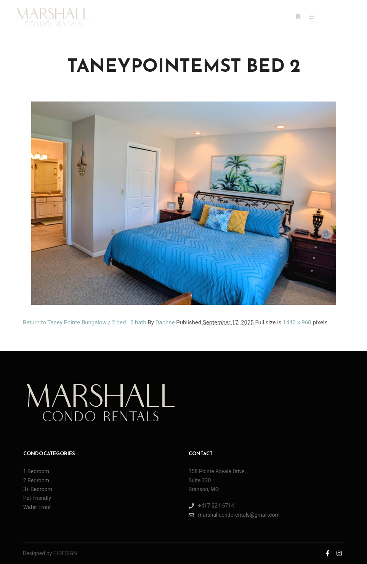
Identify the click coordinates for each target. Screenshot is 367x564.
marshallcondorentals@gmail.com (234, 515)
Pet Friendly (37, 498)
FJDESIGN (65, 553)
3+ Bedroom (37, 489)
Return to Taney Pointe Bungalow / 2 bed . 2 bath (84, 322)
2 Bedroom (36, 480)
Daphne (165, 322)
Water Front (37, 507)
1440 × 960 (297, 322)
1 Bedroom (36, 471)
